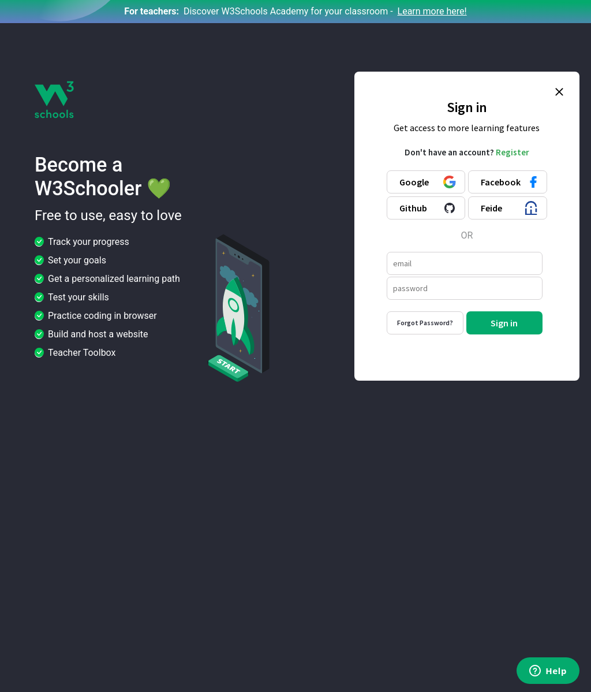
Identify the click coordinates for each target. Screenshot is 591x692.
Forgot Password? (425, 322)
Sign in (504, 323)
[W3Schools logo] (54, 99)
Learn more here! (432, 11)
